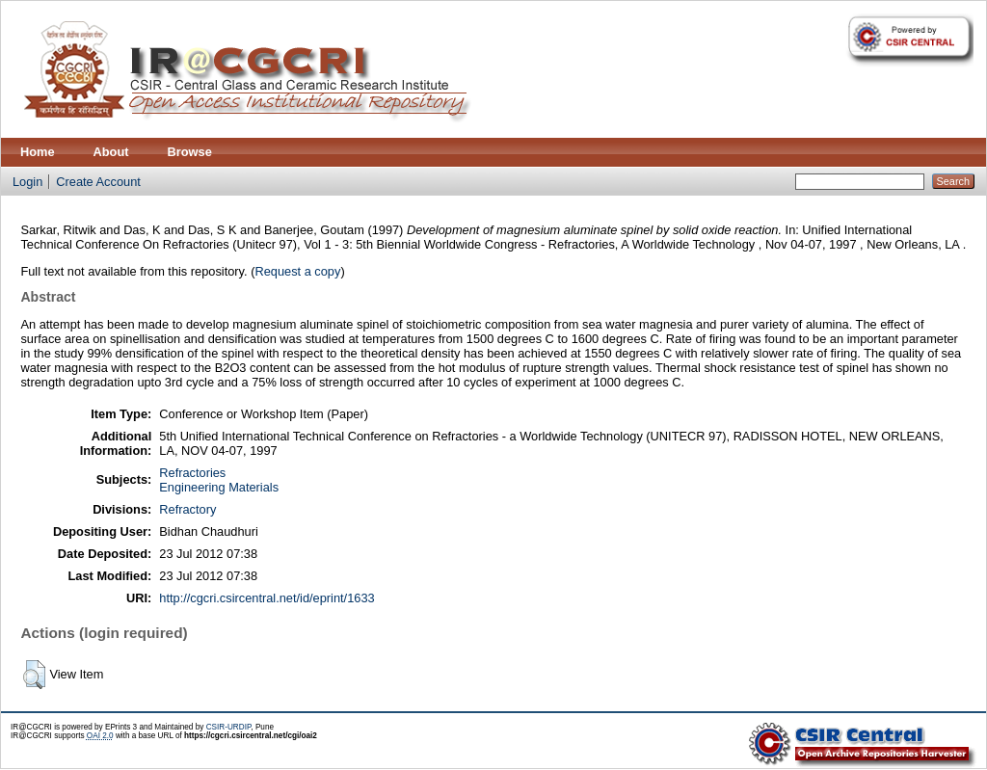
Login (27, 181)
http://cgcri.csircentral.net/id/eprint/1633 (266, 598)
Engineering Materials (219, 487)
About (111, 152)
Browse (190, 152)
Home (37, 152)
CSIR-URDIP (229, 727)
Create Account (98, 181)
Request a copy (297, 271)
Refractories (192, 472)
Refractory (187, 509)
